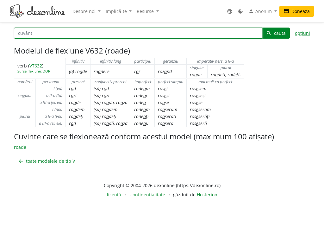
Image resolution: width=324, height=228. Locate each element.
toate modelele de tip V (46, 161)
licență (114, 195)
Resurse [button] (146, 11)
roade (20, 147)
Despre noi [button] (84, 11)
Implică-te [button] (117, 11)
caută (276, 33)
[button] (229, 11)
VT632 (35, 66)
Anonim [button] (260, 11)
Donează (297, 11)
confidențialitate (147, 195)
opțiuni (302, 33)
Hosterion (207, 195)
